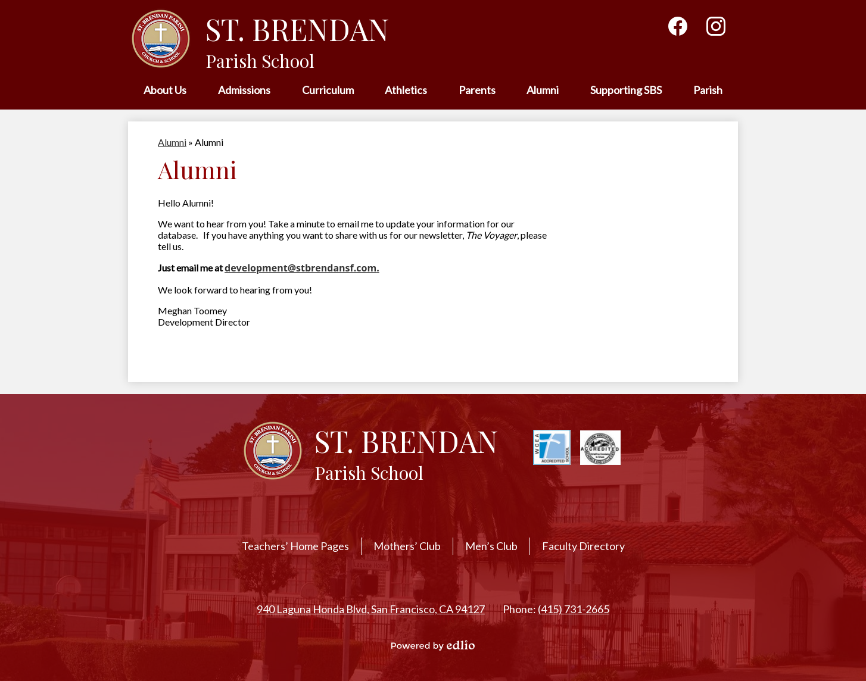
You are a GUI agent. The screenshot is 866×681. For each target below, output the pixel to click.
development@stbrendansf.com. (302, 267)
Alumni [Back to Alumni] (172, 142)
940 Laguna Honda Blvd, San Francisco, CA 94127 (371, 609)
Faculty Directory (583, 545)
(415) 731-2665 (573, 609)
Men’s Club (491, 545)
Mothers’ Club (407, 545)
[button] (165, 91)
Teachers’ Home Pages (295, 545)
